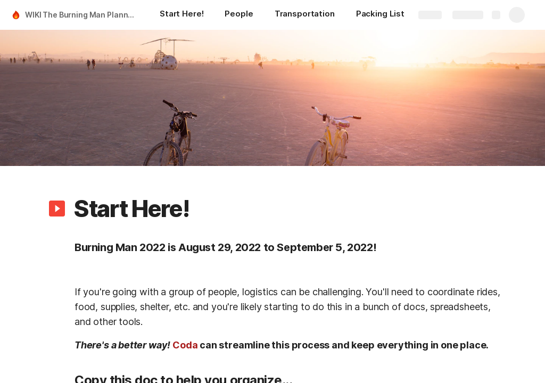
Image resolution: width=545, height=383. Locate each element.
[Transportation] (304, 15)
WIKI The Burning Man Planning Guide (81, 14)
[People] (238, 15)
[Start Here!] (181, 15)
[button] (57, 208)
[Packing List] (380, 15)
